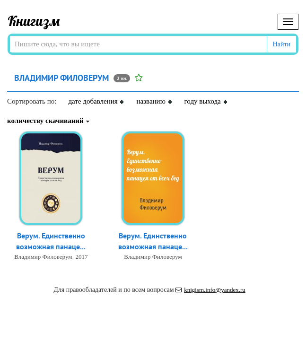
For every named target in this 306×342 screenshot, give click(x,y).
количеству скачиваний (48, 120)
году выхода (206, 101)
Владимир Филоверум (43, 256)
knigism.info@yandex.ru (210, 289)
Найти (281, 44)
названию (154, 101)
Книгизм (34, 20)
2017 (82, 256)
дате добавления (96, 101)
